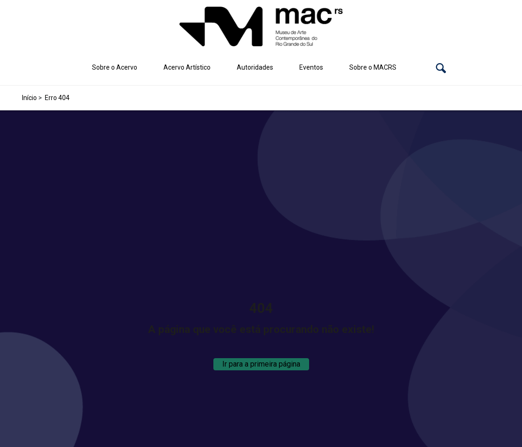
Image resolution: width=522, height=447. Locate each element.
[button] (441, 67)
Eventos (311, 67)
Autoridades (255, 67)
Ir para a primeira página (261, 364)
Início (29, 97)
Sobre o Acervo (114, 67)
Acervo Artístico (187, 67)
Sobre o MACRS (372, 67)
